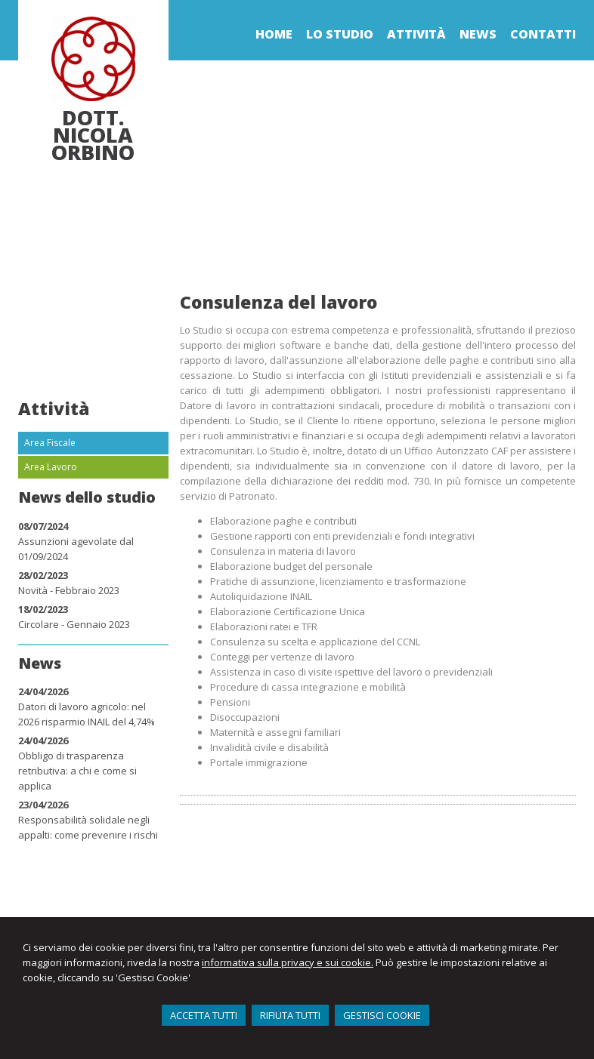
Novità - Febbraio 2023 (68, 590)
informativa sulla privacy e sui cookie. (287, 962)
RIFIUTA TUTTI (290, 1015)
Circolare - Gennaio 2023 (74, 624)
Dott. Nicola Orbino (93, 134)
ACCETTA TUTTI (203, 1015)
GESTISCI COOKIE (382, 1015)
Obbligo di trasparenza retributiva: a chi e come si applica (77, 771)
